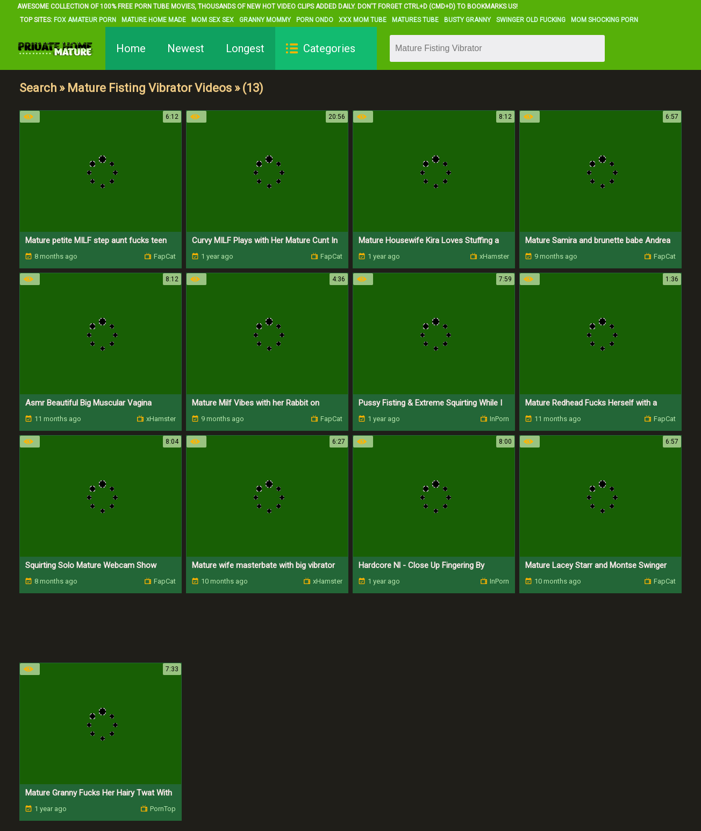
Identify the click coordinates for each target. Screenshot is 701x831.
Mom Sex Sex (212, 20)
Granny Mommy (265, 20)
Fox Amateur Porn (85, 20)
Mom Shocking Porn (604, 20)
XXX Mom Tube (363, 20)
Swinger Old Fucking (531, 20)
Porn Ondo (314, 20)
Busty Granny (467, 20)
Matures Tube (415, 20)
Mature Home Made (153, 20)
